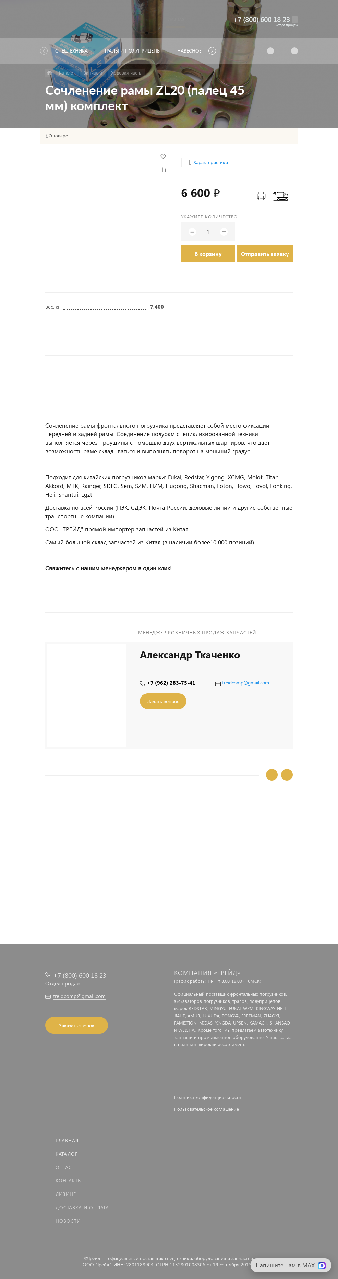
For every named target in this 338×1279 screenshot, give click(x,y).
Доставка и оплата (82, 1207)
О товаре (58, 135)
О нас (64, 1167)
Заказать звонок (76, 1025)
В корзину (208, 253)
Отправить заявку (265, 253)
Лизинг (66, 1194)
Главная (67, 1140)
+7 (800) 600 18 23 (261, 19)
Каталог (67, 1154)
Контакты (69, 1180)
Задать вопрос (163, 701)
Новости (68, 1221)
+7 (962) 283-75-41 (171, 682)
